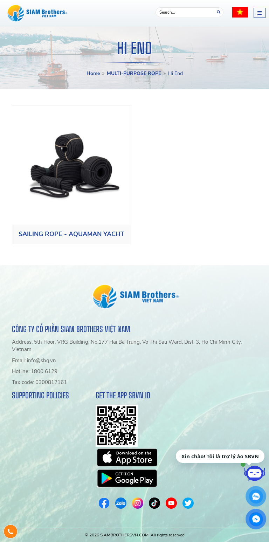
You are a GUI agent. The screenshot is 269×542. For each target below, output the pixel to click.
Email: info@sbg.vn (34, 360)
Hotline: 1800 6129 (34, 371)
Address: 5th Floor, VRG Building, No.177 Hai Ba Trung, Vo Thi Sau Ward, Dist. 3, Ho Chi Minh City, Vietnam (127, 345)
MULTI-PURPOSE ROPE (134, 73)
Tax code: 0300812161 (39, 382)
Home (93, 73)
